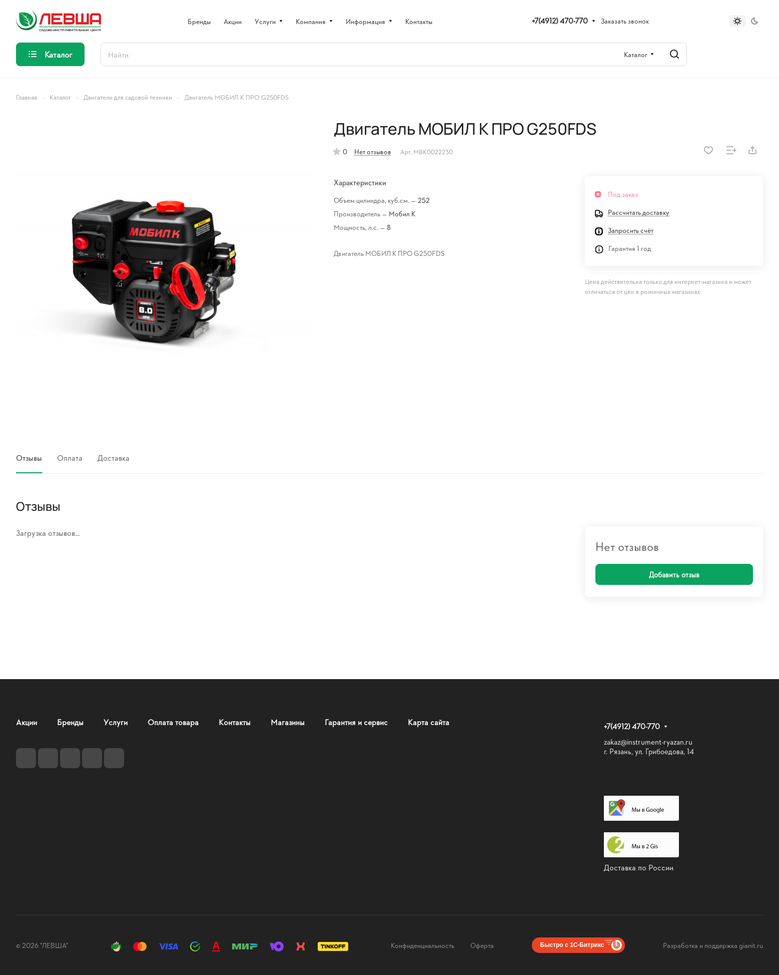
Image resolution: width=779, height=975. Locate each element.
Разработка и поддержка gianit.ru (713, 945)
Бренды (70, 722)
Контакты (235, 722)
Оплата (70, 457)
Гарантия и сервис (356, 722)
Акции (26, 722)
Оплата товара (173, 722)
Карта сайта (428, 722)
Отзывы (29, 457)
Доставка (114, 457)
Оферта (482, 945)
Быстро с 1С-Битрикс (572, 944)
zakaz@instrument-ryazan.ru (648, 742)
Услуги (116, 722)
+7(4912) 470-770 (560, 21)
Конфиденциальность (422, 945)
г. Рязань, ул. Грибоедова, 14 (649, 751)
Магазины (288, 722)
